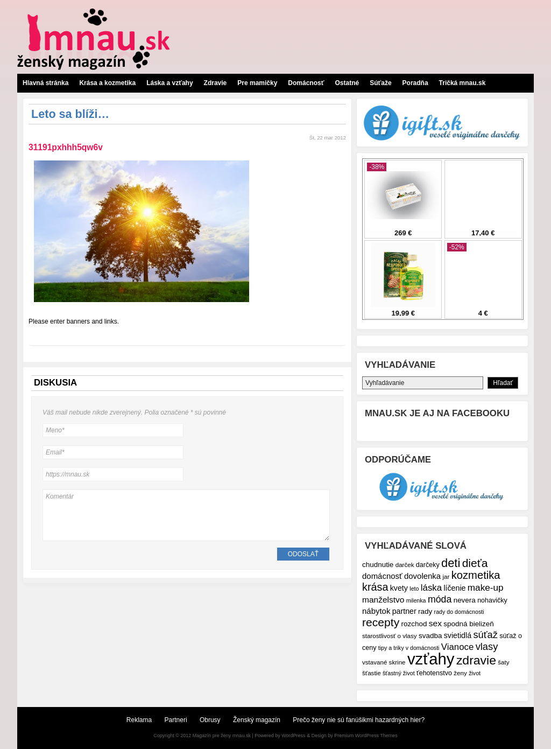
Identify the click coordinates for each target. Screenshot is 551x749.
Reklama (139, 720)
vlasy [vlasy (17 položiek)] (487, 646)
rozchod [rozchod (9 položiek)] (414, 624)
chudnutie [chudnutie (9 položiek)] (377, 565)
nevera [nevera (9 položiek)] (465, 600)
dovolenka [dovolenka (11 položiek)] (422, 575)
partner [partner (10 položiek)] (404, 611)
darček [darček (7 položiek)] (404, 564)
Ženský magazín (256, 720)
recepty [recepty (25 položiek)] (380, 622)
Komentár (186, 515)
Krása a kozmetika (107, 83)
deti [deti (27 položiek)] (450, 563)
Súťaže (380, 83)
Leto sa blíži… (70, 114)
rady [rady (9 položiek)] (425, 611)
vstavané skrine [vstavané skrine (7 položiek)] (384, 662)
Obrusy (210, 720)
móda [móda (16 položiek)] (439, 599)
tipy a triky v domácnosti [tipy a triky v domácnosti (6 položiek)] (409, 648)
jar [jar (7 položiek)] (445, 576)
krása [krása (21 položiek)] (375, 587)
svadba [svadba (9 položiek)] (430, 636)
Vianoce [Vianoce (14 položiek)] (457, 647)
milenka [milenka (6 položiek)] (416, 600)
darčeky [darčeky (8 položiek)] (428, 565)
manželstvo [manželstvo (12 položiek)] (383, 599)
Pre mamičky (257, 83)
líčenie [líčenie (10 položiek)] (454, 588)
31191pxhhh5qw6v (66, 147)
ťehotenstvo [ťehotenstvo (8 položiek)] (434, 673)
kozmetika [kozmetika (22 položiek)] (475, 575)
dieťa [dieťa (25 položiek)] (475, 563)
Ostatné (347, 83)
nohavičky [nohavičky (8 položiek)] (492, 600)
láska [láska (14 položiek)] (431, 588)
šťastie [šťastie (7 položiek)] (371, 672)
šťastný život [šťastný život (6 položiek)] (399, 673)
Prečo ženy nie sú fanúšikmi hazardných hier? (359, 720)
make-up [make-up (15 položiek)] (486, 587)
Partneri (176, 720)
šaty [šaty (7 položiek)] (503, 662)
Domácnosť (306, 83)
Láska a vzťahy (169, 83)
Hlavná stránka (45, 83)
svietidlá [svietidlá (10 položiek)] (457, 635)
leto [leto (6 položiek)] (414, 588)
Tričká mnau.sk (462, 83)
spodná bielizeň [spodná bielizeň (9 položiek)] (468, 624)
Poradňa (415, 83)
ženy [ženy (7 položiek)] (460, 672)
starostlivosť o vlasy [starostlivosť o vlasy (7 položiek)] (389, 635)
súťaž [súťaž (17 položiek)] (485, 634)
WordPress (293, 735)
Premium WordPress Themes (366, 735)
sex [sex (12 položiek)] (435, 623)
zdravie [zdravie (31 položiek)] (476, 660)
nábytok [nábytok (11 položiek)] (376, 610)
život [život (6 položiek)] (475, 673)
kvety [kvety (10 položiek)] (399, 588)
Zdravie (215, 83)
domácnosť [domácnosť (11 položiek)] (382, 575)
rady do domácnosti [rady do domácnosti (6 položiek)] (459, 611)
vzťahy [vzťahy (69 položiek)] (431, 659)
